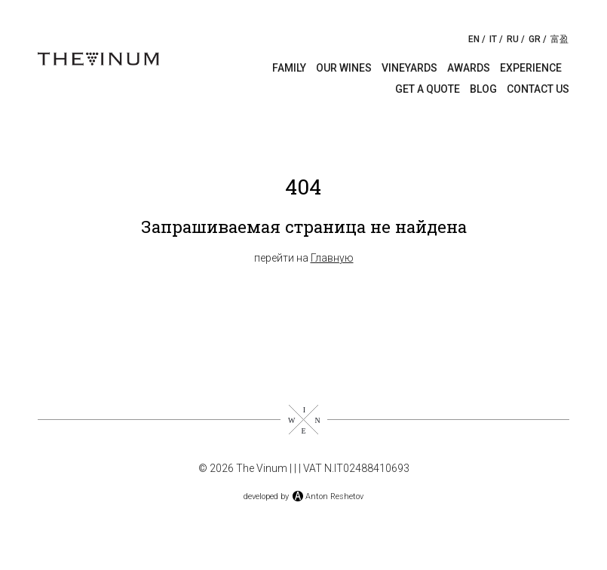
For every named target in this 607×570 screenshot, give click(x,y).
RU (513, 39)
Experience (531, 68)
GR (535, 39)
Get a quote (427, 89)
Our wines (344, 68)
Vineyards (409, 68)
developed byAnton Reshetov (303, 496)
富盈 (559, 39)
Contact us (538, 89)
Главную (332, 258)
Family (289, 68)
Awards (468, 68)
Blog (483, 89)
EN (474, 39)
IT (493, 39)
